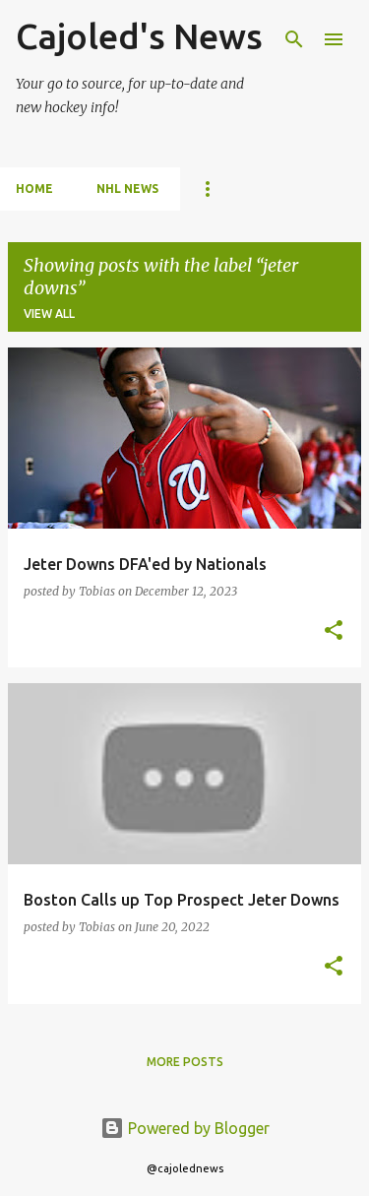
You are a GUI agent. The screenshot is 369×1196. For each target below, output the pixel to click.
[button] (333, 631)
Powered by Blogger (185, 1128)
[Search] (294, 39)
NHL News (127, 188)
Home (34, 188)
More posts (185, 1061)
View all (49, 313)
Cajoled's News (139, 36)
